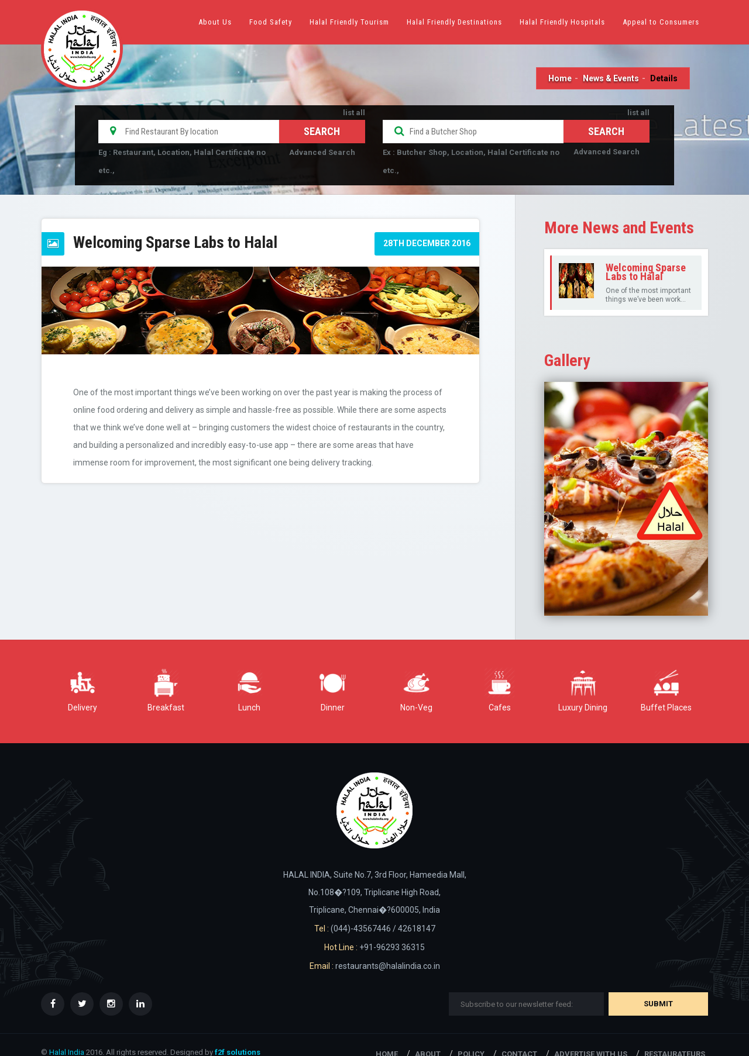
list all (354, 112)
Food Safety (270, 22)
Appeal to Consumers (661, 22)
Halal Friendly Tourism (349, 22)
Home (560, 78)
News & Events (611, 78)
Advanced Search (322, 152)
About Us (215, 22)
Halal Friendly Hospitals (562, 22)
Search (606, 131)
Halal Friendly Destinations (454, 22)
